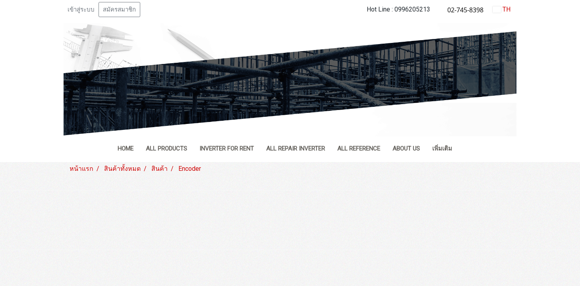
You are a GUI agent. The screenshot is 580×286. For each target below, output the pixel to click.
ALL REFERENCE (358, 148)
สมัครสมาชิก (119, 9)
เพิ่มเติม (442, 148)
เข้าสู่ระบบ (81, 9)
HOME (125, 148)
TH (501, 9)
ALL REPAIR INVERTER (295, 148)
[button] (465, 149)
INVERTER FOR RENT (226, 148)
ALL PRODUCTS (166, 148)
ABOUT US (406, 148)
